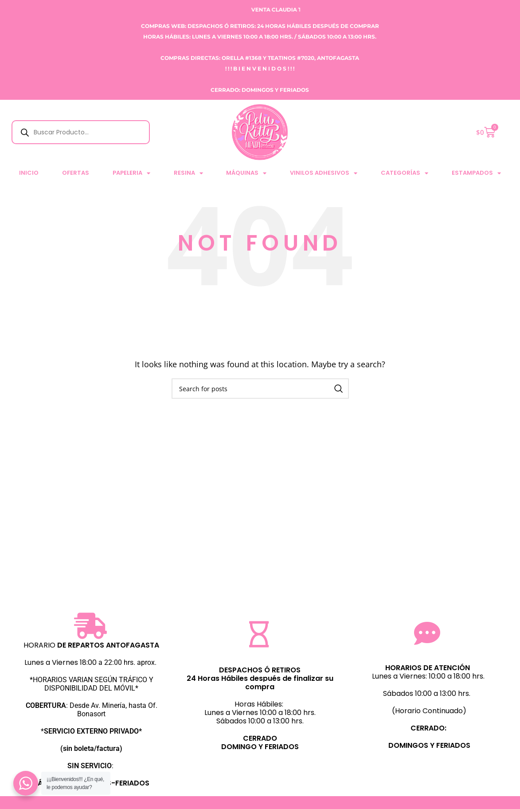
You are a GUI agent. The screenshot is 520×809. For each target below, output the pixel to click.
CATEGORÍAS (404, 173)
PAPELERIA (131, 173)
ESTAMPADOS (476, 173)
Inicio (29, 173)
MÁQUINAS (246, 173)
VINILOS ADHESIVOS (323, 173)
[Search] (260, 388)
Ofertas (75, 173)
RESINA (188, 173)
